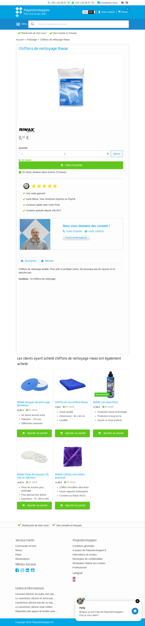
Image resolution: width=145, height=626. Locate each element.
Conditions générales (84, 546)
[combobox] (78, 24)
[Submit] (32, 24)
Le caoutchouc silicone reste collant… (34, 607)
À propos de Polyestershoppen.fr (89, 550)
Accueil (20, 39)
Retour (18, 550)
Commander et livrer (26, 546)
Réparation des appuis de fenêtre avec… (36, 611)
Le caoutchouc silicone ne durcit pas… (35, 598)
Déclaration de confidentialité (87, 559)
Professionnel (80, 567)
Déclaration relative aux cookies (89, 563)
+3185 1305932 (96, 231)
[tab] (29, 261)
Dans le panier (71, 165)
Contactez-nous (107, 2)
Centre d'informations (76, 237)
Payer (18, 554)
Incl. (91, 12)
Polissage (32, 39)
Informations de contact (85, 554)
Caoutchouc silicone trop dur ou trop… (35, 602)
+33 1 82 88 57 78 (60, 2)
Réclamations (22, 559)
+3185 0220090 (74, 231)
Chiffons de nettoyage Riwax (55, 39)
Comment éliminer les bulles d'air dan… (35, 594)
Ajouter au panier (35, 433)
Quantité (23, 148)
